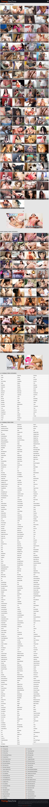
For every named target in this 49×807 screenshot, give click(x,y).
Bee (2, 545)
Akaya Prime (3, 438)
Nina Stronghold (36, 463)
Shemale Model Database (32, 769)
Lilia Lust (19, 624)
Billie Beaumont (4, 568)
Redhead (35, 385)
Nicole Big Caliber (36, 449)
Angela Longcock (4, 480)
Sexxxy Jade (35, 590)
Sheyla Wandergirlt (37, 595)
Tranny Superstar (31, 751)
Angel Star (3, 478)
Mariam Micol (19, 674)
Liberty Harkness (20, 622)
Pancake (35, 491)
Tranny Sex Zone (25, 805)
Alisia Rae (3, 453)
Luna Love (19, 651)
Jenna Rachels (20, 505)
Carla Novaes (3, 605)
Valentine (35, 659)
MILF (18, 406)
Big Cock (2, 392)
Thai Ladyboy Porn (6, 777)
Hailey (18, 443)
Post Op (34, 381)
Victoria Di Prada (36, 682)
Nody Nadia (35, 466)
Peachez (35, 513)
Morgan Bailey (20, 726)
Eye (2, 730)
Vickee (34, 678)
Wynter (34, 711)
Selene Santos (36, 586)
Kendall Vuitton (20, 565)
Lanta (18, 599)
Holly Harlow (19, 457)
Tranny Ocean (5, 751)
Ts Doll (34, 651)
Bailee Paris (3, 532)
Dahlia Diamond (4, 659)
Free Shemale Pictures (7, 755)
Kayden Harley (20, 547)
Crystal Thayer (4, 653)
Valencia (35, 655)
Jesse (18, 513)
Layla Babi (19, 601)
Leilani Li (18, 609)
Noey (34, 468)
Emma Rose (3, 703)
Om (34, 486)
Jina (18, 522)
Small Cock (35, 392)
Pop (34, 536)
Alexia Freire (3, 445)
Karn (18, 540)
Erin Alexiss (3, 711)
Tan (34, 626)
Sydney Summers (36, 620)
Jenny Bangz (19, 511)
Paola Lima (35, 493)
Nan (18, 738)
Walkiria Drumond (36, 695)
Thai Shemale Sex (31, 793)
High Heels (19, 390)
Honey (18, 463)
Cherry (2, 628)
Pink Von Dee (35, 524)
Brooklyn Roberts (4, 586)
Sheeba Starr (35, 593)
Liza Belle (19, 642)
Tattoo (34, 402)
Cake (2, 597)
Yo (34, 722)
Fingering (19, 375)
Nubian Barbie (36, 472)
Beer (2, 547)
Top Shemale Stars (6, 785)
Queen (34, 543)
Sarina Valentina (36, 578)
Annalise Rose (4, 493)
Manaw (18, 659)
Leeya (18, 607)
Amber (2, 463)
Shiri (34, 597)
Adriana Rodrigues (4, 430)
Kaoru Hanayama (20, 534)
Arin (2, 499)
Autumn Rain (3, 516)
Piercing (35, 375)
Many (18, 663)
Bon (2, 580)
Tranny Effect (5, 757)
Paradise (35, 495)
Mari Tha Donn (20, 670)
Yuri (34, 734)
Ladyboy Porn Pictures (32, 773)
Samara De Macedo (37, 563)
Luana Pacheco (20, 645)
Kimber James (20, 576)
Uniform (35, 412)
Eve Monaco (3, 726)
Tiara (34, 638)
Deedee (2, 674)
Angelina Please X (4, 484)
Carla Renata (3, 607)
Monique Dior (19, 724)
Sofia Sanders (36, 605)
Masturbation (19, 404)
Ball (2, 540)
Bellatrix (2, 557)
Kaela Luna (19, 528)
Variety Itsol (35, 672)
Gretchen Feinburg (20, 440)
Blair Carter (3, 574)
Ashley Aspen (3, 503)
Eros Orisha (3, 715)
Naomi (34, 424)
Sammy (34, 565)
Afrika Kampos (4, 436)
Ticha (34, 642)
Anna (2, 490)
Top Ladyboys (5, 773)
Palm (34, 490)
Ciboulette (3, 640)
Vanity (34, 668)
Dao (2, 670)
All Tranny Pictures (31, 761)
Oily (34, 482)
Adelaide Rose (4, 426)
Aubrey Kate (3, 513)
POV (34, 383)
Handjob (18, 387)
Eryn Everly (3, 717)
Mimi (18, 711)
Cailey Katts (3, 595)
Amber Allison (3, 465)
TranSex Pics (30, 757)
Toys (34, 408)
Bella (2, 551)
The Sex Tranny (6, 771)
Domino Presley (4, 684)
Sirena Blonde (36, 599)
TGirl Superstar (30, 753)
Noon (34, 470)
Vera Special (35, 676)
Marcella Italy (19, 667)
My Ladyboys (30, 789)
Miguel (18, 703)
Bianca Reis (3, 565)
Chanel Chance (4, 620)
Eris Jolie (3, 713)
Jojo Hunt (19, 524)
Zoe (34, 738)
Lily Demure (19, 632)
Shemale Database (6, 763)
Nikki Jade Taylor (36, 455)
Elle (1, 697)
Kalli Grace (19, 530)
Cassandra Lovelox (4, 618)
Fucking (18, 379)
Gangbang (19, 381)
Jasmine (19, 491)
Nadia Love (19, 734)
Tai (34, 624)
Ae (1, 432)
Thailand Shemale (31, 759)
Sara (34, 574)
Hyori (18, 466)
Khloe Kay (19, 570)
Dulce (2, 692)
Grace (18, 434)
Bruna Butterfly (4, 590)
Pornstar (35, 379)
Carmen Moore (4, 609)
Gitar (18, 430)
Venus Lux (35, 674)
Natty (34, 445)
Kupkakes (19, 590)
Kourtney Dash (20, 588)
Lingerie (18, 402)
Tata (34, 632)
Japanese (19, 394)
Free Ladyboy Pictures (32, 779)
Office (18, 410)
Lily (18, 630)
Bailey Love (3, 538)
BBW (2, 388)
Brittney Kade (3, 584)
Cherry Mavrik (3, 630)
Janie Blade (19, 490)
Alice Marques (4, 451)
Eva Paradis (3, 724)
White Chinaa (35, 703)
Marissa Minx (19, 678)
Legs (18, 400)
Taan (34, 622)
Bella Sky (3, 555)
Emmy (2, 705)
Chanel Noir (3, 622)
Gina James (19, 426)
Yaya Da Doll (35, 720)
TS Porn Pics (5, 753)
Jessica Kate (19, 516)
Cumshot (3, 410)
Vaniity (34, 667)
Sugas (34, 613)
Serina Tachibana (36, 588)
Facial (2, 417)
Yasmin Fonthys (36, 715)
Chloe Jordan (3, 632)
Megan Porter (20, 684)
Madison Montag (20, 655)
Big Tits (2, 394)
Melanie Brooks (20, 688)
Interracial (19, 392)
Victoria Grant (36, 684)
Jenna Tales (19, 507)
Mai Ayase (19, 657)
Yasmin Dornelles (36, 713)
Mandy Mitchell (20, 661)
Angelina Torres (4, 486)
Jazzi (18, 497)
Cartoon (2, 615)
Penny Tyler (35, 516)
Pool (34, 377)
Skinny (34, 390)
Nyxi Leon (35, 480)
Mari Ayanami (20, 668)
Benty (2, 561)
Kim (18, 572)
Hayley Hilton (19, 449)
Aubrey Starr (3, 515)
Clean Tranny (30, 777)
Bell (2, 549)
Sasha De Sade (36, 580)
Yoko (34, 724)
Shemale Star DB (6, 789)
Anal (2, 375)
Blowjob (2, 400)
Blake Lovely (3, 576)
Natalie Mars (35, 440)
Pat (34, 501)
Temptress (35, 634)
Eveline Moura (3, 728)
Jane (18, 486)
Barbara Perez (4, 543)
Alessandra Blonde (4, 441)
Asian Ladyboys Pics (7, 769)
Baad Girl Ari (3, 530)
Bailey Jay (3, 536)
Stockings (35, 400)
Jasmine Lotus (20, 495)
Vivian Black (35, 692)
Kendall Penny (20, 563)
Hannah (18, 447)
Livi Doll (18, 640)
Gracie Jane (19, 436)
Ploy (34, 530)
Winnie (34, 709)
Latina (18, 398)
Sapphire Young (36, 572)
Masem (18, 680)
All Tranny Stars (30, 755)
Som (34, 607)
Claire (2, 645)
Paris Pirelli (35, 499)
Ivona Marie (19, 474)
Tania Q (34, 628)
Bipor (2, 572)
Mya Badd (19, 730)
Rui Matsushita (36, 557)
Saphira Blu (35, 570)
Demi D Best (3, 676)
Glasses (18, 385)
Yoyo (34, 726)
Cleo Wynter (3, 647)
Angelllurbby (3, 488)
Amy (2, 470)
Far (1, 732)
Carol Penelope (4, 611)
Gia (1, 742)
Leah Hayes (19, 603)
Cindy (2, 642)
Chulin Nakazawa (4, 638)
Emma (2, 701)
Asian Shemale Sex (31, 783)
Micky (18, 701)
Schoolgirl (35, 387)
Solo (34, 396)
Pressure (35, 540)
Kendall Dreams (20, 561)
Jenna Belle (19, 499)
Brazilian (2, 402)
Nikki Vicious (35, 459)
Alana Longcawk (4, 440)
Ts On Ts (35, 410)
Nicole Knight (35, 451)
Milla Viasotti (19, 707)
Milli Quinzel (19, 709)
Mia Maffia (19, 697)
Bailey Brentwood (4, 534)
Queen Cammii (36, 545)
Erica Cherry (3, 707)
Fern (2, 734)
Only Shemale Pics (6, 775)
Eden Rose (3, 693)
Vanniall (34, 670)
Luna (18, 649)
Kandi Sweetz (20, 532)
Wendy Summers (36, 699)
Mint (18, 717)
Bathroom (3, 387)
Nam (18, 736)
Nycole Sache (36, 478)
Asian (2, 377)
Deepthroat (3, 412)
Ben (2, 559)
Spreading (35, 398)
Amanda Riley (3, 461)
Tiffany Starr (35, 643)
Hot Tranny (5, 787)
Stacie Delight (36, 611)
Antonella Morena (4, 495)
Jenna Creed (19, 501)
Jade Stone (19, 482)
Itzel (18, 470)
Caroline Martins (4, 613)
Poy (34, 538)
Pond (34, 532)
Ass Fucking (3, 381)
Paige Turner (35, 488)
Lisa (18, 636)
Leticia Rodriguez (20, 615)
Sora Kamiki (35, 609)
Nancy (18, 742)
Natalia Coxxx (36, 436)
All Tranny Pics (5, 765)
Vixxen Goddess (36, 693)
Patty (34, 507)
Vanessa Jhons (36, 665)
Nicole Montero (36, 453)
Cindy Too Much (4, 643)
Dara (2, 672)
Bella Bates (3, 553)
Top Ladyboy (5, 783)
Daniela (2, 663)
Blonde (2, 398)
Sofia (34, 603)
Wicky (34, 705)
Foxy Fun (2, 738)
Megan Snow (19, 686)
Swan (34, 618)
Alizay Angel (3, 455)
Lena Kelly (19, 611)
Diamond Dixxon (4, 678)
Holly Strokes (19, 461)
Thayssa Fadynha (36, 636)
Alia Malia (3, 447)
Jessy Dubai (19, 518)
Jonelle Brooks (20, 526)
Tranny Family (5, 791)
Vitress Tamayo (36, 690)
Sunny (34, 615)
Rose (34, 553)
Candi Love (3, 599)
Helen (18, 453)
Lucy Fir (18, 647)
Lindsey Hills (19, 634)
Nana (18, 740)
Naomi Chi (35, 426)
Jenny (18, 509)
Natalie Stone (36, 441)
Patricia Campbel (36, 505)
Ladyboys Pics (5, 781)
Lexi (18, 618)
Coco (2, 651)
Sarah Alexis (35, 576)
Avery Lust (3, 524)
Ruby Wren (35, 555)
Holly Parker (19, 459)
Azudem (2, 528)
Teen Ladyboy (30, 767)
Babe (2, 383)
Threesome (35, 406)
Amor (2, 468)
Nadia (18, 732)
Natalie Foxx (35, 438)
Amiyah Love (3, 466)
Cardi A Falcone (4, 603)
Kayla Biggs (19, 549)
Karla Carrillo (19, 538)
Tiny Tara (35, 647)
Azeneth (2, 526)
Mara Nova (19, 665)
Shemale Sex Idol (31, 787)
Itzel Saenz (19, 472)
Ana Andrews (3, 474)
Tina (34, 645)
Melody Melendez (20, 690)
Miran (18, 720)
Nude (18, 408)
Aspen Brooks (3, 509)
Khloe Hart (19, 568)
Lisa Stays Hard (20, 638)
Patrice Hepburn (36, 503)
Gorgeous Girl (19, 432)
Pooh (34, 534)
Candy (2, 601)
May (18, 682)
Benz (2, 563)
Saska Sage (35, 582)
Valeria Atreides (36, 661)
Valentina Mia (36, 657)
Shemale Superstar (31, 763)
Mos (18, 728)
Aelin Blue (3, 434)
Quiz (34, 547)
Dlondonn (3, 682)
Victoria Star (35, 688)
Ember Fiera (3, 699)
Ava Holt (2, 520)
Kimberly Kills (19, 580)
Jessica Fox (19, 515)
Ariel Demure (3, 497)
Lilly (18, 628)
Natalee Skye (35, 432)
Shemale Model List (6, 779)
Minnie (18, 715)
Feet (2, 419)
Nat (34, 430)
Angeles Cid (3, 482)
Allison (2, 457)
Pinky (34, 526)
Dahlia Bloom (3, 655)
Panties (18, 415)
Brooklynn (3, 588)
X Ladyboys (5, 798)
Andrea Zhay (3, 476)
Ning (34, 465)
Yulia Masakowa (36, 732)
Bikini (2, 396)
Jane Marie (19, 488)
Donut (2, 686)
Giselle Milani (19, 428)
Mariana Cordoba (20, 676)
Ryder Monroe (36, 559)
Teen (34, 404)
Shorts (34, 388)
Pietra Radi (35, 520)
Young (34, 415)
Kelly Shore (19, 557)
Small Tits (35, 394)
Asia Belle (3, 507)
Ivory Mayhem (20, 476)
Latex (18, 396)
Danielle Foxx (3, 665)
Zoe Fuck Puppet (36, 740)
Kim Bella (19, 574)
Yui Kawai (35, 728)
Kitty (18, 584)
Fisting (18, 377)
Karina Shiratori (20, 536)
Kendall (18, 559)
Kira (18, 582)
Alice (2, 449)
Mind (18, 713)
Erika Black (3, 709)
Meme (18, 692)
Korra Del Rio (19, 586)
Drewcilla (3, 690)
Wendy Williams (36, 701)
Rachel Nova (35, 551)
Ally (2, 459)
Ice (17, 468)
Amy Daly (3, 472)
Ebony (2, 415)
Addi (2, 424)
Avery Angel (3, 522)
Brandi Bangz (3, 582)
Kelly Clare (19, 555)
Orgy (18, 412)
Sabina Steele (36, 561)
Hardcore (19, 388)
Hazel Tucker (19, 451)
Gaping (18, 383)
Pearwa (34, 515)
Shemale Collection (6, 767)
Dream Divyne (3, 688)
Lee (18, 605)
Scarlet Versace (36, 584)
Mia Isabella (19, 695)
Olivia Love (35, 484)
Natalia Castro (36, 434)
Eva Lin (2, 720)
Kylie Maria (19, 593)
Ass (2, 379)
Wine (34, 707)
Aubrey (2, 511)
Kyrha (18, 595)
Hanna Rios (19, 445)
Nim (34, 461)
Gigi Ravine (19, 424)
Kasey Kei (19, 543)
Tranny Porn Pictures (31, 781)
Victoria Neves (36, 686)
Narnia (34, 428)
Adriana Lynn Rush (4, 428)
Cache (2, 593)
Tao (34, 630)
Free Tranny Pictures (7, 759)
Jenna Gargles (20, 503)
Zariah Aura (35, 736)
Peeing (18, 419)
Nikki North (35, 457)
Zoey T (34, 742)
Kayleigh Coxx (20, 551)
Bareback (3, 385)
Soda (34, 601)
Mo (18, 722)
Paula (34, 509)
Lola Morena (19, 643)
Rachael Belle (36, 549)
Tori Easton (35, 649)
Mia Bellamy (19, 693)
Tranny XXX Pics (31, 775)
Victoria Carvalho (36, 680)
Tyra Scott (35, 653)
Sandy (34, 568)
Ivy (17, 478)
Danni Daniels (3, 667)
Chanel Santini (4, 624)
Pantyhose (19, 417)
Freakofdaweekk (4, 740)
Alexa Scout (3, 443)
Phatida (34, 518)
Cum (2, 408)
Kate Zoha (19, 545)
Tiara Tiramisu (36, 640)
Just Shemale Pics (31, 791)
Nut (34, 474)
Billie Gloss (3, 570)
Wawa (34, 697)
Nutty (34, 476)
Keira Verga (19, 553)
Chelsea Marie (4, 626)
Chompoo (3, 634)
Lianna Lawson (20, 620)
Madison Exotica (20, 653)
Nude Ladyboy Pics (6, 761)
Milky (18, 705)
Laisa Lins (19, 597)
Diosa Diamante (4, 680)
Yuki (34, 730)
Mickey (18, 699)
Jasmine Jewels (20, 493)
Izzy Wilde (19, 480)
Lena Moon (19, 613)
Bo (1, 578)
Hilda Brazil (19, 455)
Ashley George (4, 505)
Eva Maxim (3, 722)
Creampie (3, 406)
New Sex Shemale (6, 793)
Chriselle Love (3, 636)
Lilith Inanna (19, 626)
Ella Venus (3, 695)
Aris (2, 501)
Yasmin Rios (35, 717)
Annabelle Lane (4, 491)
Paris (34, 497)
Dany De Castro (4, 668)
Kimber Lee (19, 578)
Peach (34, 511)
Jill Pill (18, 520)
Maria (18, 672)
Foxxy (2, 736)
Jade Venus (19, 484)
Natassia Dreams (36, 443)
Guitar (18, 441)
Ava (2, 518)
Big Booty (3, 390)
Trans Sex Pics (30, 765)
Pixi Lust (35, 528)
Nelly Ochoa (35, 447)
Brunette (3, 404)
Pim (34, 522)
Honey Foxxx (19, 465)
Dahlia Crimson (4, 657)
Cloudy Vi (3, 649)
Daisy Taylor (3, 661)
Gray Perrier (19, 438)
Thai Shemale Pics (31, 798)
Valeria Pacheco (36, 663)
